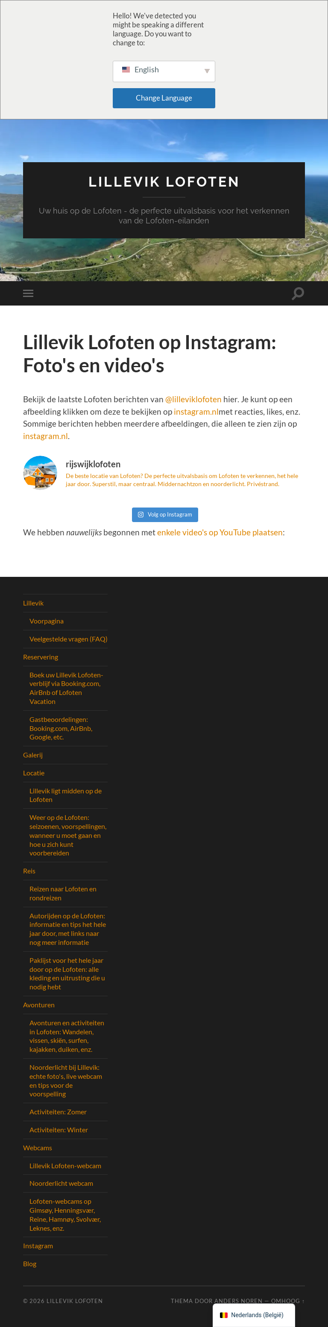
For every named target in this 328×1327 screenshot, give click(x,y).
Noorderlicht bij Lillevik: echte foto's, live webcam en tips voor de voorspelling (65, 1080)
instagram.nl (196, 411)
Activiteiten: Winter (58, 1129)
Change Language (164, 97)
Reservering (40, 657)
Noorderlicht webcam (61, 1183)
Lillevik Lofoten (164, 182)
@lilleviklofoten (193, 399)
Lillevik (33, 603)
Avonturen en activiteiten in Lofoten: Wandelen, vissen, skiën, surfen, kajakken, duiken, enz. (66, 1035)
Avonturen (39, 1004)
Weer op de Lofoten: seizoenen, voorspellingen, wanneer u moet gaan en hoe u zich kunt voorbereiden (67, 835)
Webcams (37, 1147)
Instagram (38, 1245)
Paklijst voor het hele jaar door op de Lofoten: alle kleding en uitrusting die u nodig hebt (67, 973)
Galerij (33, 755)
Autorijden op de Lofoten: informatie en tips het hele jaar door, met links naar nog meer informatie (67, 928)
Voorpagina (46, 621)
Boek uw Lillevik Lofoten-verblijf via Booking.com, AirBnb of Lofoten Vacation (66, 688)
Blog (29, 1263)
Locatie (33, 773)
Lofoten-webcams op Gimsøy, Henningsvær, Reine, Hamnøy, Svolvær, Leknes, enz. (65, 1214)
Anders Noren (238, 1300)
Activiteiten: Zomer (58, 1111)
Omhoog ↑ (288, 1300)
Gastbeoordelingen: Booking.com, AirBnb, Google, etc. (60, 728)
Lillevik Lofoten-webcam (65, 1165)
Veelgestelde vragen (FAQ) (68, 639)
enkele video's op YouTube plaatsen (220, 532)
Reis (29, 871)
